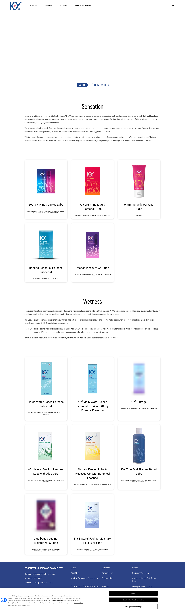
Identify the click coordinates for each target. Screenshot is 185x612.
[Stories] (135, 567)
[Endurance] (105, 567)
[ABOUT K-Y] (63, 6)
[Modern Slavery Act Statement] (85, 578)
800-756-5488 (36, 578)
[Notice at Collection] (140, 573)
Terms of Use (78, 603)
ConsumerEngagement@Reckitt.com (40, 574)
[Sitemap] (105, 586)
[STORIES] (48, 6)
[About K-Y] (75, 573)
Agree (133, 593)
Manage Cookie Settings (133, 607)
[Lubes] (73, 567)
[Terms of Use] (107, 578)
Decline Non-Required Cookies (133, 600)
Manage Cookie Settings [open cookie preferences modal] (142, 587)
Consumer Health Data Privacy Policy (63, 600)
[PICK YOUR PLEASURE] (83, 6)
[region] (92, 600)
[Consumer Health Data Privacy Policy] (146, 580)
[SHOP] (32, 6)
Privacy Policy (43, 600)
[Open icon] (173, 6)
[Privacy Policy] (107, 573)
